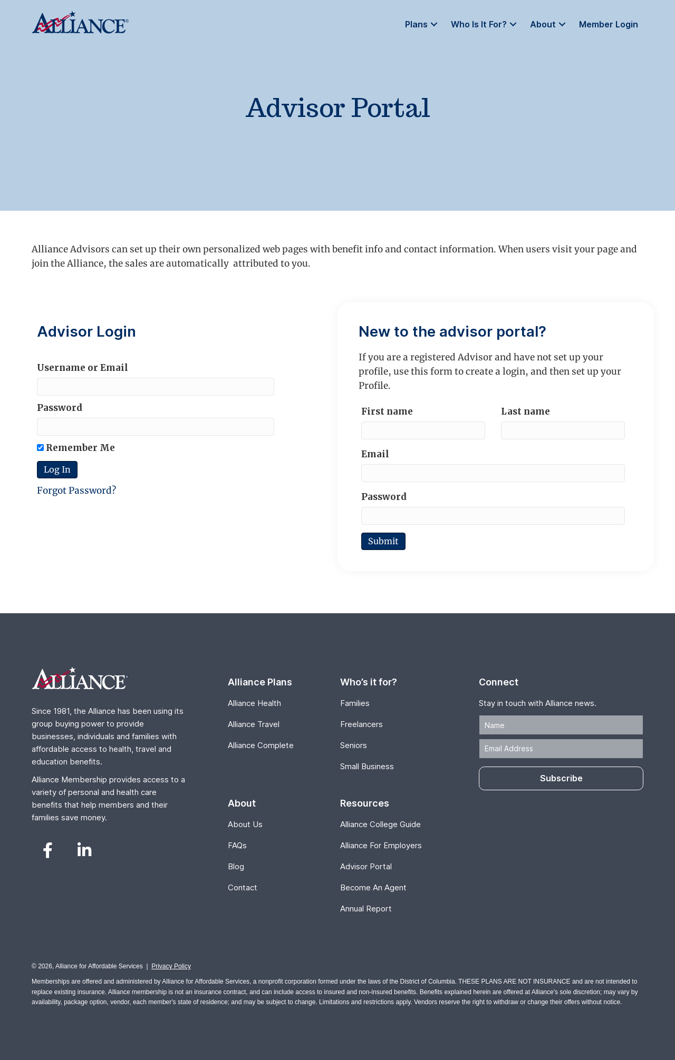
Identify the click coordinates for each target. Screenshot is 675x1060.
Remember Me (76, 448)
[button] (434, 24)
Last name (525, 411)
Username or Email (82, 368)
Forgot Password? (76, 490)
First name (387, 411)
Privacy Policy (171, 966)
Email (375, 454)
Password (59, 408)
